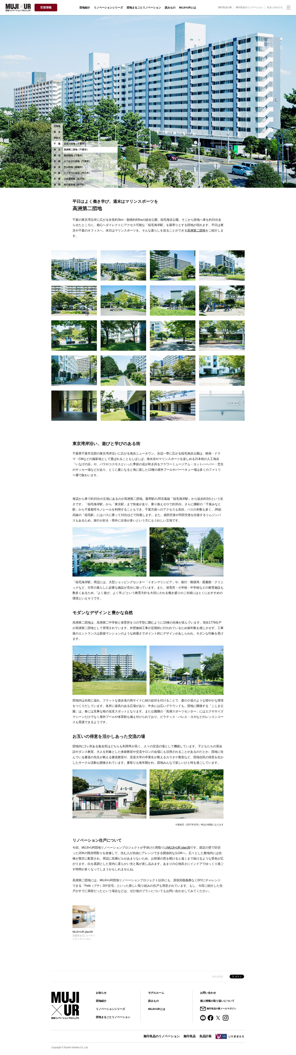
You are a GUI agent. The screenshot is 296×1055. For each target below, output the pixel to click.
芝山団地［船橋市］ (74, 167)
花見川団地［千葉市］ (75, 143)
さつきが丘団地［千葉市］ (77, 161)
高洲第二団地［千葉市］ (76, 149)
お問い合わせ (208, 992)
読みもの (170, 7)
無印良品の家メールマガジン (221, 1008)
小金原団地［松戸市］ (75, 179)
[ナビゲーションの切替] (288, 7)
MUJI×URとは (187, 7)
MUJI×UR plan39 (178, 847)
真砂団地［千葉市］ (74, 155)
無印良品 (189, 1036)
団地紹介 (84, 7)
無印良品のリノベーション (249, 7)
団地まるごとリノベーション (144, 7)
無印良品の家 (225, 7)
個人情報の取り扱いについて (217, 1000)
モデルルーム (156, 992)
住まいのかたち (275, 7)
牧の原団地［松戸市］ (75, 184)
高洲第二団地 (196, 230)
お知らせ (101, 992)
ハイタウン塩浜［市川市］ (77, 173)
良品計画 (205, 1036)
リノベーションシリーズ (108, 7)
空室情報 (46, 7)
